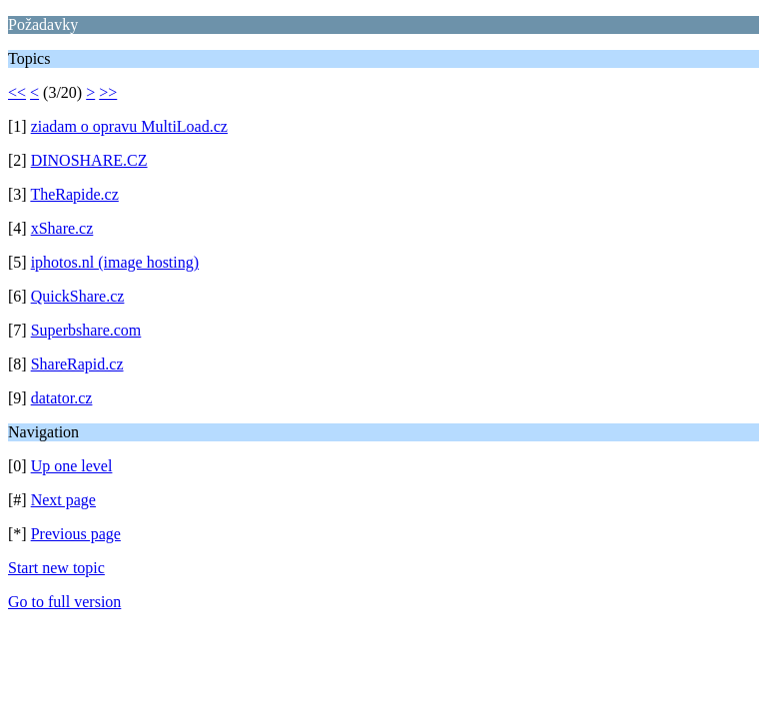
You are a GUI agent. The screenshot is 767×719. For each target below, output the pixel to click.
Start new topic (56, 567)
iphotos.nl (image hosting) (115, 262)
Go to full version (64, 601)
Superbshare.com (86, 330)
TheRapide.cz (74, 194)
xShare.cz (62, 228)
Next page (63, 499)
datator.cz (62, 397)
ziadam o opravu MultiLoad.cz (129, 126)
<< (17, 92)
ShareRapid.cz (77, 364)
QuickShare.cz (78, 296)
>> (108, 92)
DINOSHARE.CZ (89, 160)
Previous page (76, 533)
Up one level (72, 465)
